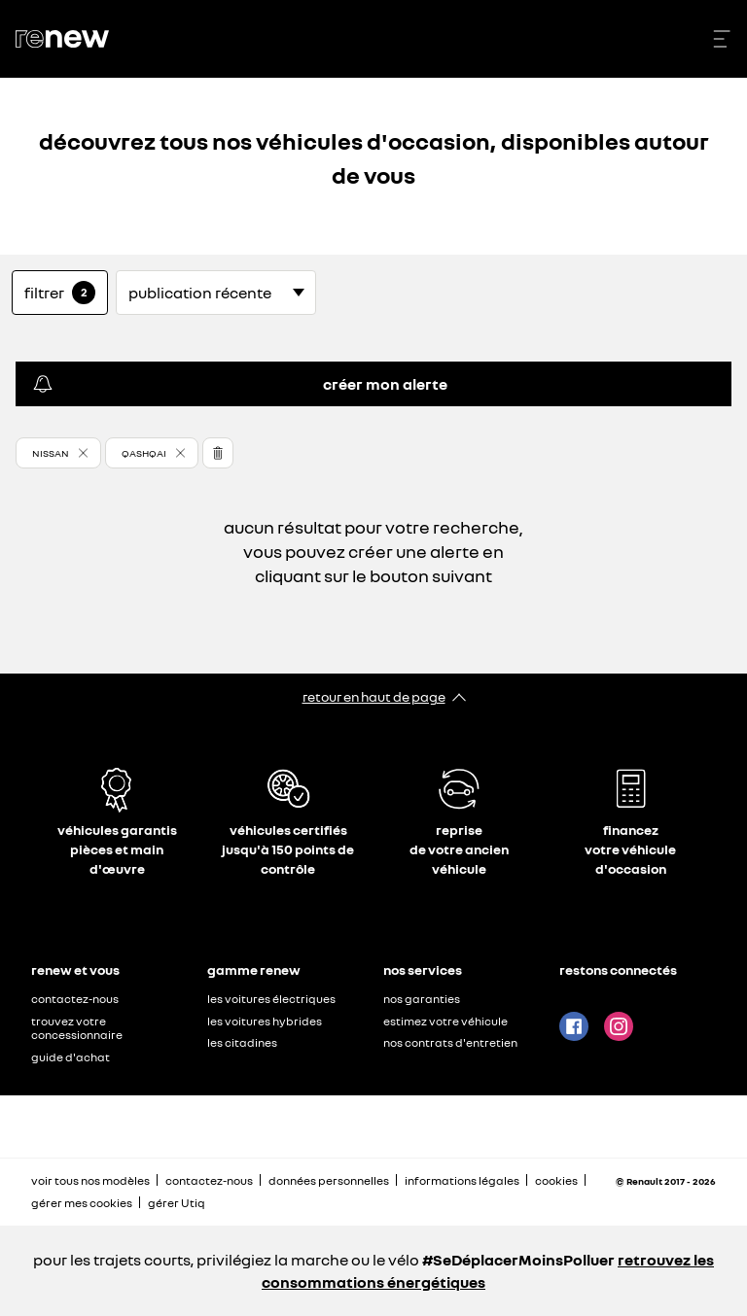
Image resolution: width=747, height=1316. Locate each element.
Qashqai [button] (144, 453)
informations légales (462, 1180)
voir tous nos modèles (90, 1180)
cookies (556, 1180)
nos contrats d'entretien (450, 1042)
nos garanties (421, 998)
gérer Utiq (176, 1202)
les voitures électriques (271, 998)
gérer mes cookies (81, 1203)
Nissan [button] (50, 453)
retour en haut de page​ (373, 696)
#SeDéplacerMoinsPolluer (518, 1259)
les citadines (242, 1042)
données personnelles (328, 1180)
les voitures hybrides (264, 1021)
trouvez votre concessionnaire (77, 1028)
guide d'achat (70, 1057)
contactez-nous (75, 998)
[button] (58, 452)
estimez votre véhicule (445, 1021)
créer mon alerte (239, 384)
